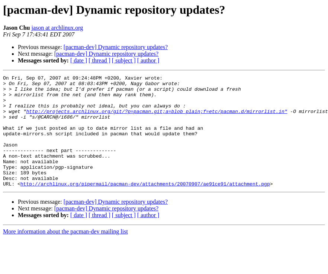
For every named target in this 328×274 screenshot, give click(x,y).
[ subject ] (124, 60)
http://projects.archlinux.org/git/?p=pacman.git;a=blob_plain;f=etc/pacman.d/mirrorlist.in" (156, 119)
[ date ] (78, 60)
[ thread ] (99, 60)
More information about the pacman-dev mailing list (65, 254)
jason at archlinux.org (57, 28)
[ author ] (148, 60)
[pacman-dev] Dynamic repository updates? (116, 47)
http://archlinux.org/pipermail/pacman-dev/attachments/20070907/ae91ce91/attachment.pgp (145, 206)
